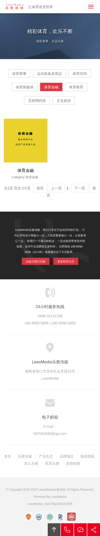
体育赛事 (19, 74)
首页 (7, 456)
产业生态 (46, 456)
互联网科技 (37, 101)
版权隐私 (87, 456)
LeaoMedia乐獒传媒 (14, 7)
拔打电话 (67, 529)
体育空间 (80, 74)
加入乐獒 (31, 463)
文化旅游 (64, 101)
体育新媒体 (25, 87)
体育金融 (51, 87)
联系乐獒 (52, 463)
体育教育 (76, 87)
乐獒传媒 (25, 456)
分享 (93, 529)
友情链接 (73, 463)
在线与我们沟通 (37, 259)
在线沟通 (80, 529)
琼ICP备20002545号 (59, 504)
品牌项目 (67, 456)
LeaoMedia (58, 497)
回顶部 (54, 529)
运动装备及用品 (49, 74)
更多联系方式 (64, 259)
